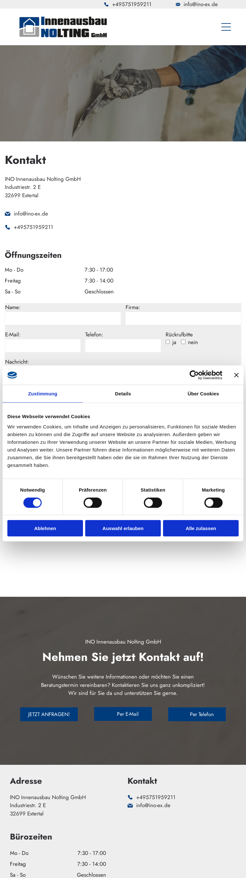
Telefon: (94, 334)
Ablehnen (45, 528)
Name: (12, 307)
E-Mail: (12, 334)
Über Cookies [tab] (203, 393)
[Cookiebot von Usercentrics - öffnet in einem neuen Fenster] (194, 375)
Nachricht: (17, 362)
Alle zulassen (201, 528)
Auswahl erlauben (123, 528)
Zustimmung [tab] (42, 393)
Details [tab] (123, 393)
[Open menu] (226, 27)
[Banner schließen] (236, 375)
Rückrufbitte (179, 334)
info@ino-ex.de (201, 4)
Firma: (133, 307)
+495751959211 (132, 4)
